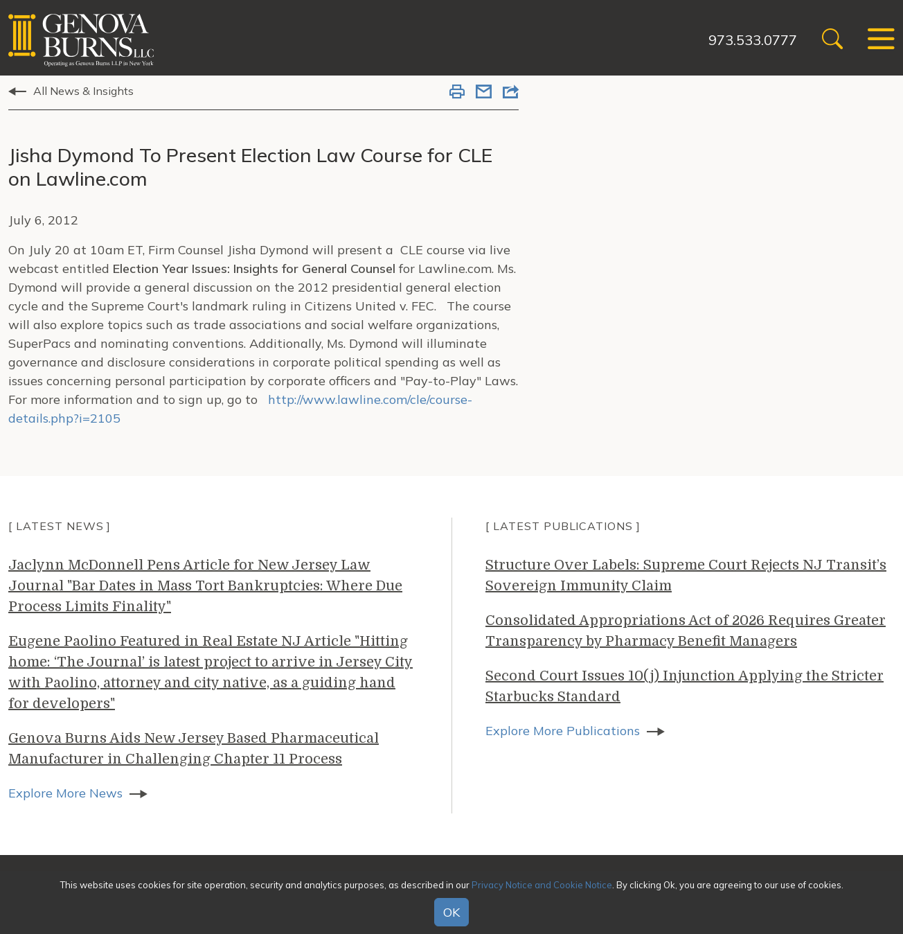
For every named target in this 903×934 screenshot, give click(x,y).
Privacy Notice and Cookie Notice (542, 884)
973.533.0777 (752, 40)
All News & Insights (83, 91)
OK (451, 912)
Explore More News (65, 793)
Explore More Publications (562, 731)
